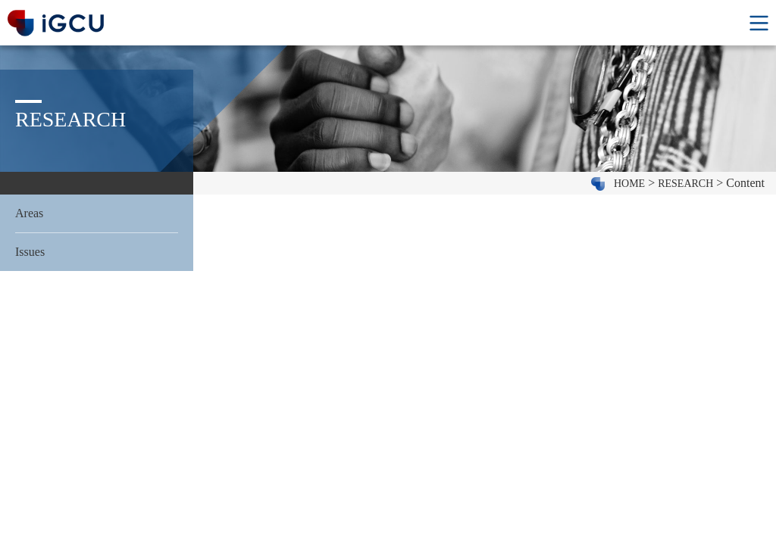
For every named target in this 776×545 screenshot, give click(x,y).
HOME (629, 183)
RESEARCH (685, 183)
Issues (30, 251)
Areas (29, 213)
